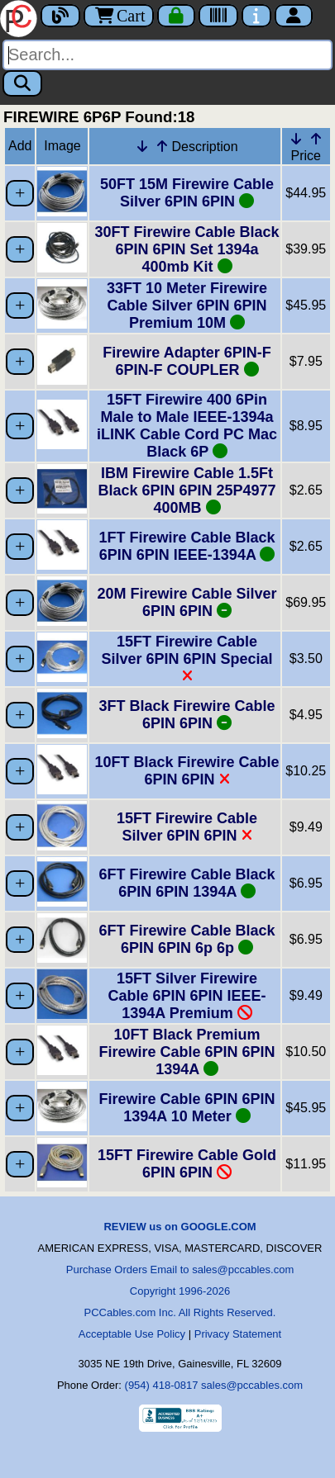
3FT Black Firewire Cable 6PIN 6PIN (186, 715)
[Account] (294, 15)
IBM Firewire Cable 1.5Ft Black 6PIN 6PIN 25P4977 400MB (186, 490)
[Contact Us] (256, 15)
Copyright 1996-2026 (180, 1291)
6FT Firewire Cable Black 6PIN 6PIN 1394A (186, 883)
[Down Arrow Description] (142, 146)
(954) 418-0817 (162, 1385)
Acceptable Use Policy (132, 1334)
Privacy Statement (238, 1334)
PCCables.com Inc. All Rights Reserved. (180, 1312)
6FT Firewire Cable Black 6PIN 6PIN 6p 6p (186, 939)
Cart (119, 15)
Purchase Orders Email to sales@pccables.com (180, 1269)
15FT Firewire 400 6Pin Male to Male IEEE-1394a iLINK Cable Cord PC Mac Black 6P (187, 425)
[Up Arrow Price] (316, 139)
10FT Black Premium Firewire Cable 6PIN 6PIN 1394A (186, 1052)
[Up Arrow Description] (162, 146)
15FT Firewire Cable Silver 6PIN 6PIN (187, 827)
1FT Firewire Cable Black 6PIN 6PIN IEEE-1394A (186, 546)
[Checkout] (176, 15)
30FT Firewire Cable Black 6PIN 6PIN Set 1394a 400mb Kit (186, 249)
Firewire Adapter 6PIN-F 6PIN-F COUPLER (186, 361)
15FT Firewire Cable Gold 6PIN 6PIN (187, 1164)
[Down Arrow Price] (296, 139)
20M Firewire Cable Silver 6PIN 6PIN (186, 602)
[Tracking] (218, 15)
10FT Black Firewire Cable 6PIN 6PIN (186, 771)
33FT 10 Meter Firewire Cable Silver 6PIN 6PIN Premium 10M (187, 305)
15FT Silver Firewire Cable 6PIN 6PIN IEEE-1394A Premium (187, 995)
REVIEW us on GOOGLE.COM (179, 1226)
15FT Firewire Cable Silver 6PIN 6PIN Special (186, 658)
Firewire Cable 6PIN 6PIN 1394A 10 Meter (186, 1108)
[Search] (167, 55)
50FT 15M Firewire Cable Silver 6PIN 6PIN (187, 193)
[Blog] (60, 15)
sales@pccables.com (252, 1385)
